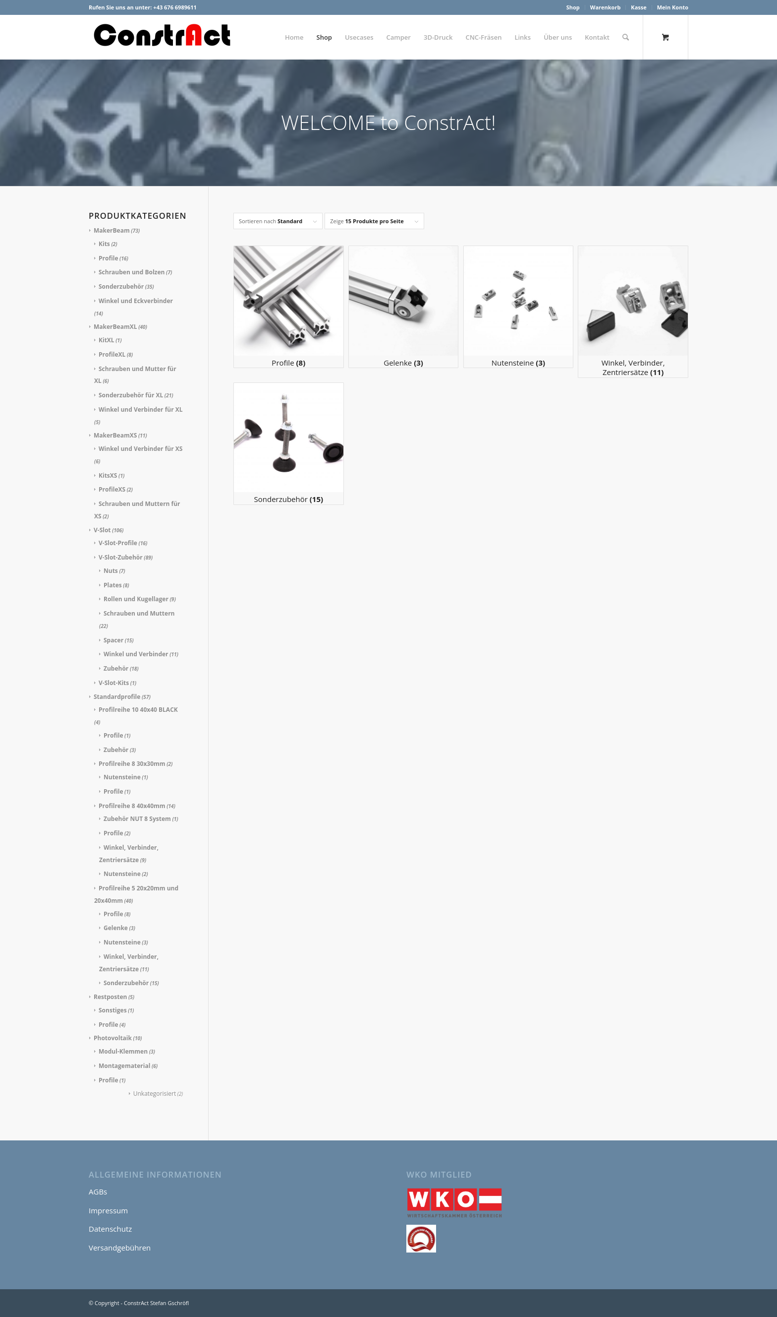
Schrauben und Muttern (139, 613)
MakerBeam (112, 230)
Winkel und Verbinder (136, 654)
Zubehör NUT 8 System (137, 819)
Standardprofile (117, 696)
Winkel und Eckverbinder (136, 301)
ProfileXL (112, 354)
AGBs (98, 1191)
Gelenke (116, 928)
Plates (113, 585)
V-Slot (102, 530)
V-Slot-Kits (114, 683)
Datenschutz (110, 1229)
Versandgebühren (120, 1248)
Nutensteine (122, 777)
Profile (108, 258)
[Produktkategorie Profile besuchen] (288, 307)
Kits (104, 244)
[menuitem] (573, 7)
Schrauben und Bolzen (132, 272)
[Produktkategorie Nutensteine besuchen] (518, 307)
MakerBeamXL (115, 326)
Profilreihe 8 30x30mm (132, 763)
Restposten (110, 997)
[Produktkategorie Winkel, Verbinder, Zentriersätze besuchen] (633, 311)
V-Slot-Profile (118, 543)
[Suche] (625, 37)
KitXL (106, 340)
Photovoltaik (113, 1038)
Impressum (108, 1210)
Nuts (111, 570)
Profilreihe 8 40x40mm (132, 806)
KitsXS (108, 475)
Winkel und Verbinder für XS (140, 448)
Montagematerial (124, 1066)
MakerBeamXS (115, 435)
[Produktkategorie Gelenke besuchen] (403, 307)
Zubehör (116, 668)
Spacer (113, 640)
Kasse (638, 7)
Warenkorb (605, 7)
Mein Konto (672, 7)
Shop (573, 7)
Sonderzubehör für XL (131, 395)
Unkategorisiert (154, 1093)
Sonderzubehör (121, 286)
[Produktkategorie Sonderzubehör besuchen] (288, 443)
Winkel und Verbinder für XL (141, 409)
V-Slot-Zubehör (121, 557)
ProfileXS (112, 489)
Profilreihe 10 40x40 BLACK (138, 709)
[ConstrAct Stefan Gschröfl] (163, 37)
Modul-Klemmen (123, 1051)
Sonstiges (113, 1010)
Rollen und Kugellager (136, 599)
